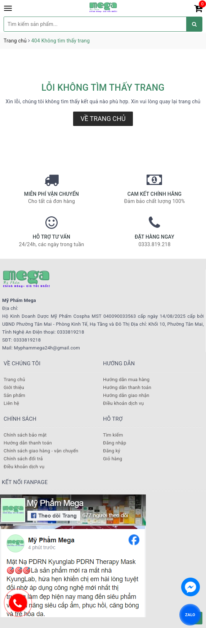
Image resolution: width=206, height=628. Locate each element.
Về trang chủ (102, 118)
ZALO (190, 614)
